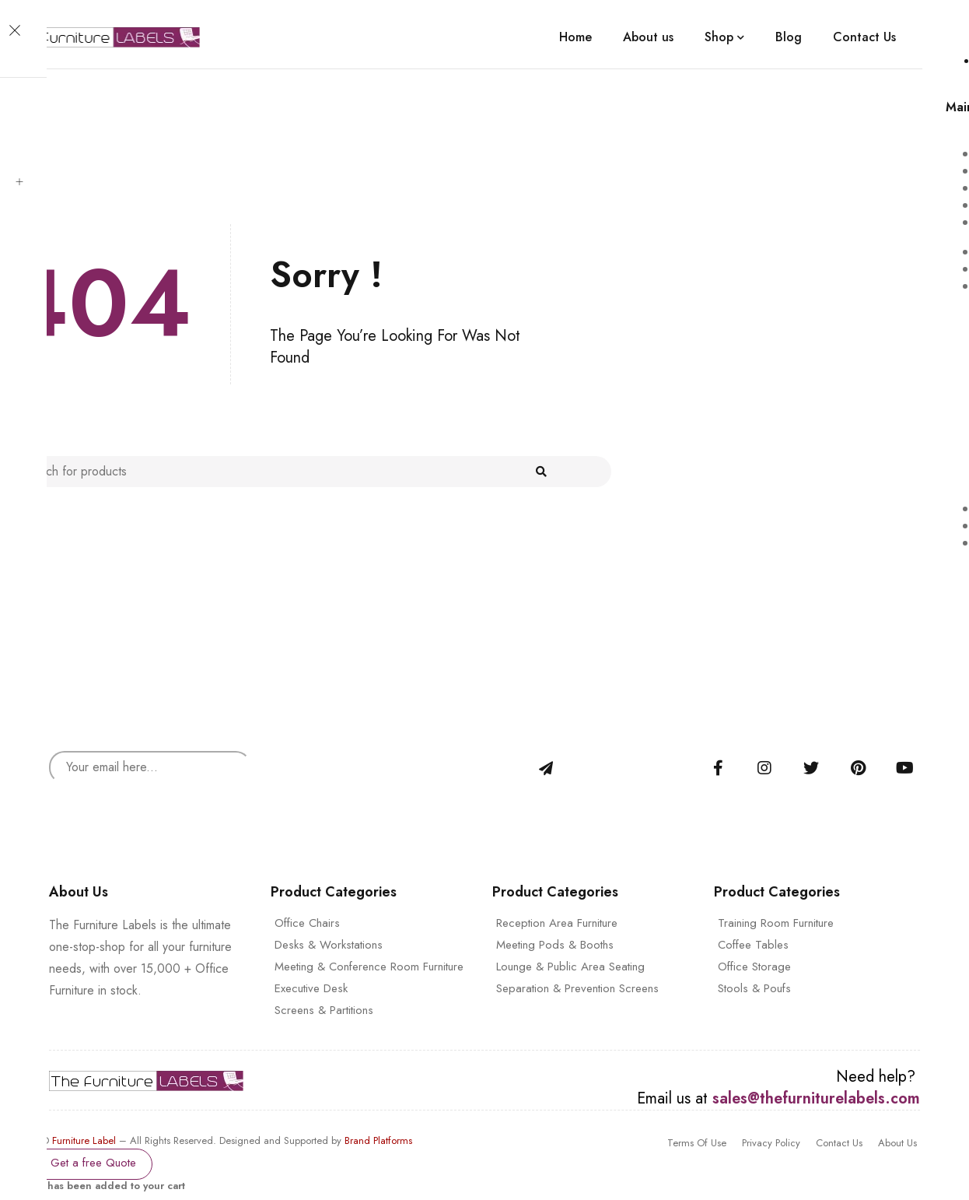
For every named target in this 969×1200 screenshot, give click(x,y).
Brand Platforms (378, 1140)
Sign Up (546, 768)
